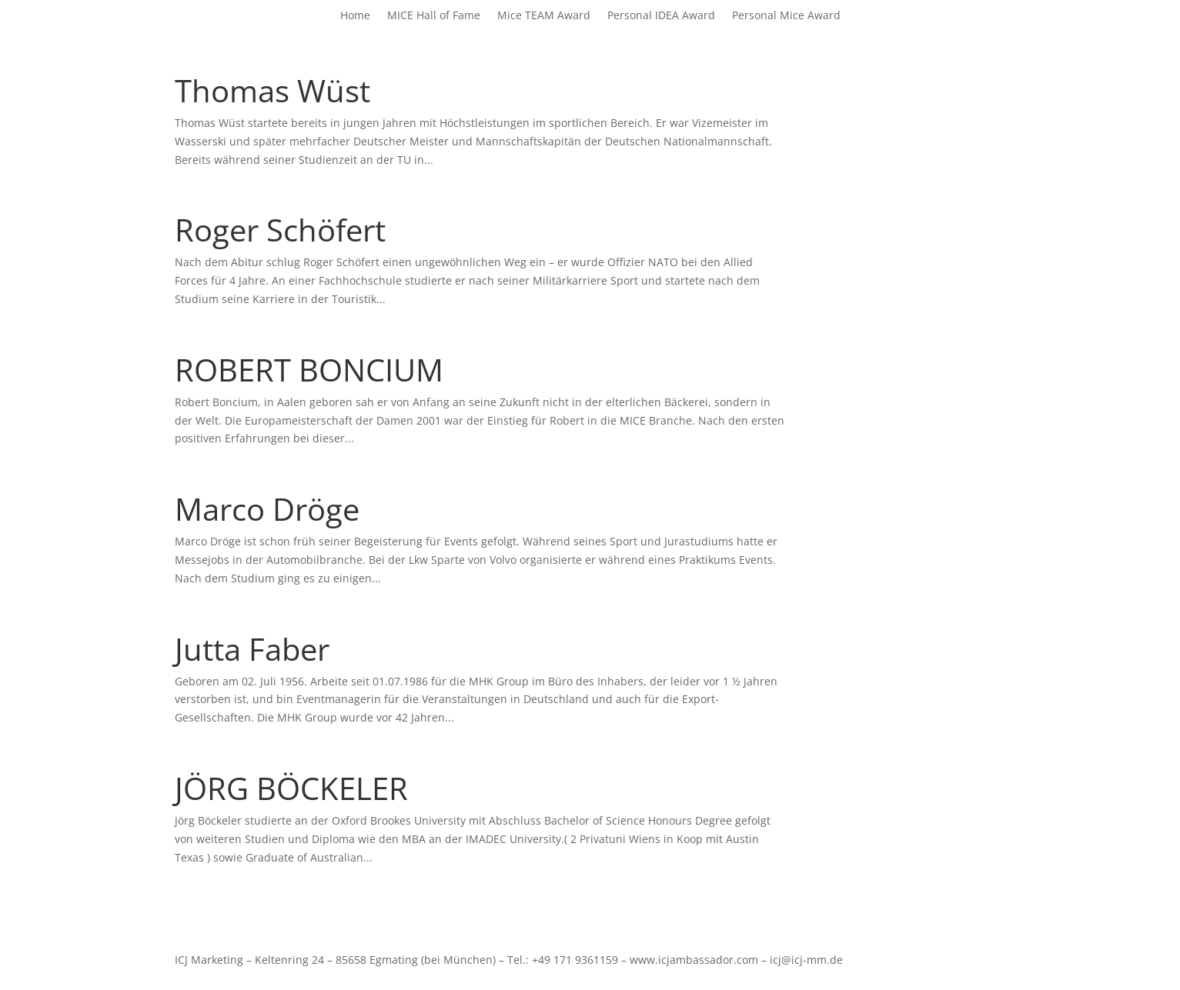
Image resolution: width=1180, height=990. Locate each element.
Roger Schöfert (280, 229)
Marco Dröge (267, 509)
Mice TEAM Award (543, 16)
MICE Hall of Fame (433, 16)
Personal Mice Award (786, 16)
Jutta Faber (252, 649)
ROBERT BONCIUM (309, 369)
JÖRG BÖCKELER (291, 788)
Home (355, 16)
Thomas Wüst (272, 90)
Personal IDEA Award (661, 16)
